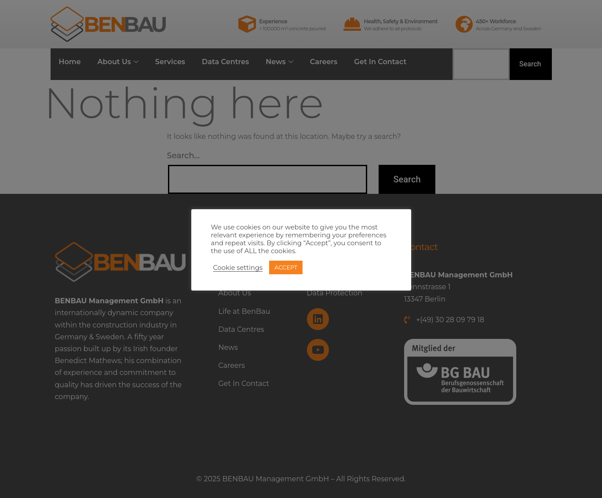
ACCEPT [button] (285, 267)
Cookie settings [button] (238, 268)
